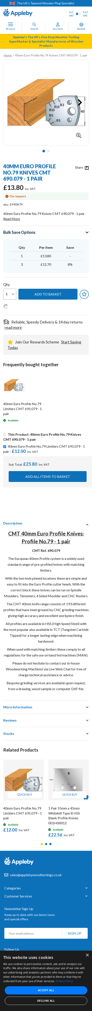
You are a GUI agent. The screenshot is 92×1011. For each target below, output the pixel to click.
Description (12, 523)
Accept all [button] (46, 990)
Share (82, 167)
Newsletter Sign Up (18, 909)
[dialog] (46, 981)
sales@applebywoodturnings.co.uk (36, 875)
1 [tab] (42, 844)
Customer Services (18, 896)
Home (8, 55)
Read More (11, 219)
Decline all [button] (46, 1001)
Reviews (10, 720)
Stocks (8, 733)
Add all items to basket (47, 476)
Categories (12, 888)
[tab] (46, 523)
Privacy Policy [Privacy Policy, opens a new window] (64, 981)
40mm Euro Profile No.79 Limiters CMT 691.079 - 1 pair (22, 409)
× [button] (87, 955)
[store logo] (17, 13)
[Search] (34, 24)
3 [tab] (50, 844)
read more (13, 327)
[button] (78, 135)
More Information (17, 707)
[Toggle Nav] (10, 24)
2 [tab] (46, 844)
